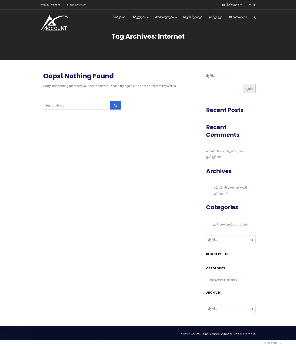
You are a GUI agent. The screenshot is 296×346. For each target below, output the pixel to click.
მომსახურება (164, 17)
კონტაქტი (215, 17)
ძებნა (210, 76)
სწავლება (139, 17)
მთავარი (119, 17)
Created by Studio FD (272, 343)
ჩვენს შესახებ (192, 17)
